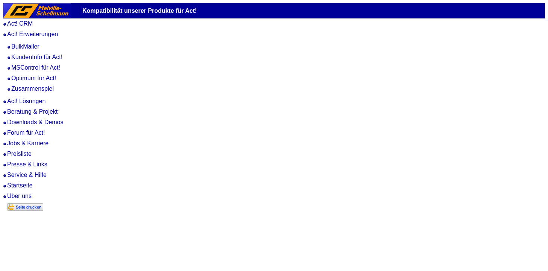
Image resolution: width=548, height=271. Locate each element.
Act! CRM (20, 23)
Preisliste (19, 154)
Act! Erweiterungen (32, 34)
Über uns (19, 196)
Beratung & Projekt (32, 111)
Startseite (20, 185)
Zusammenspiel (32, 88)
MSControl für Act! (35, 67)
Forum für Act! (26, 132)
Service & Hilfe (27, 175)
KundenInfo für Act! (36, 57)
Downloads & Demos (35, 122)
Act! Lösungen (26, 101)
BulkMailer (25, 46)
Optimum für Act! (33, 78)
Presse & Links (27, 164)
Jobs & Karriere (28, 143)
